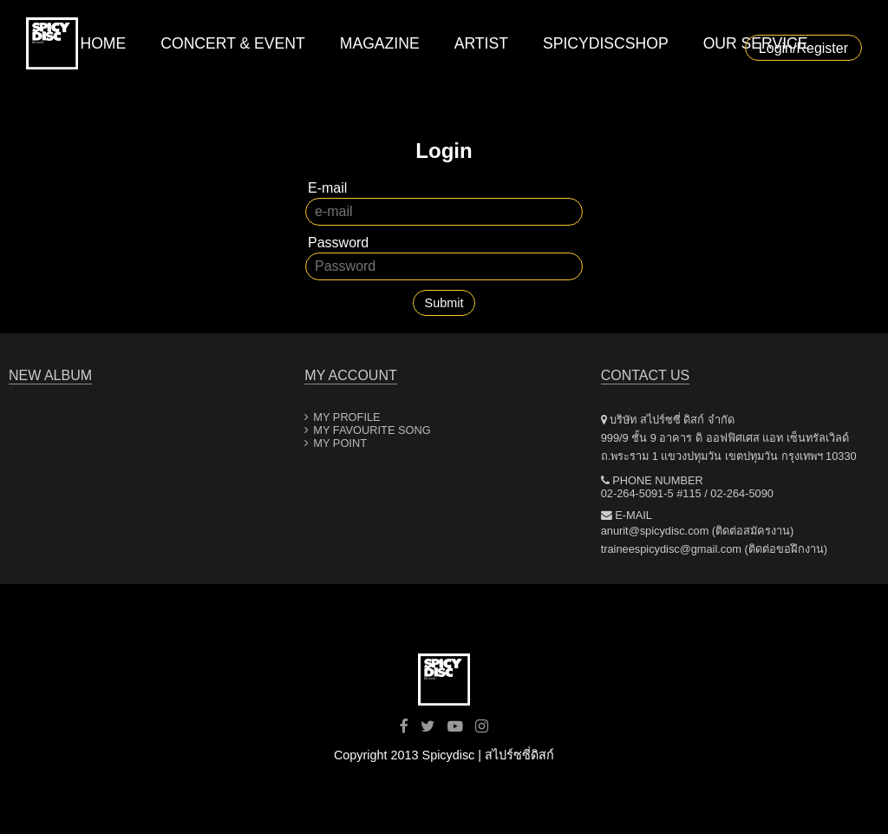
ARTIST (481, 43)
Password (338, 242)
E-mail (327, 188)
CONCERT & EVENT (232, 43)
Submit (444, 303)
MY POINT (340, 443)
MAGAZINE (380, 43)
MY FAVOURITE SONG (371, 430)
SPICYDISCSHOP (606, 43)
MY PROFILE (346, 417)
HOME (103, 43)
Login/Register (803, 48)
